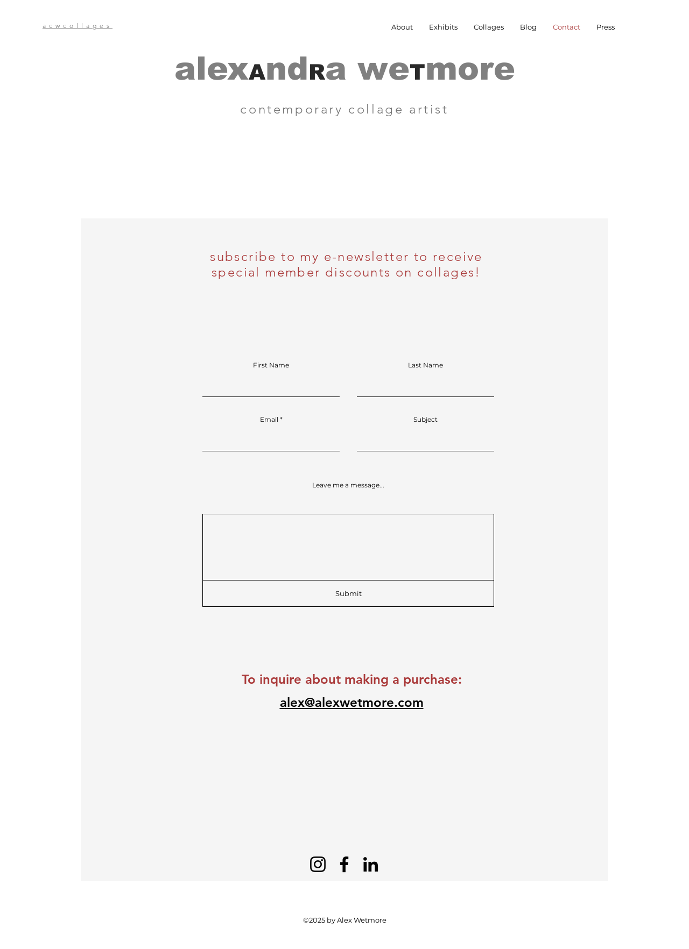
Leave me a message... (348, 485)
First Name (271, 365)
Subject (425, 419)
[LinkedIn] (370, 864)
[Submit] (348, 593)
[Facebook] (344, 864)
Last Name (425, 365)
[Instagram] (317, 864)
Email (269, 419)
